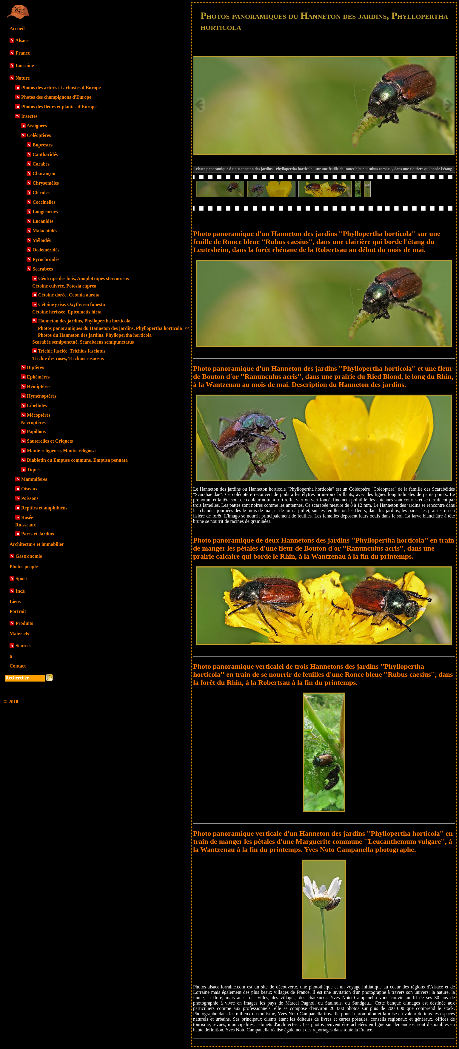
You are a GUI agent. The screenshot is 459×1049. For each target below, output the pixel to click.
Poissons (29, 498)
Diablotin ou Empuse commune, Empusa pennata (77, 460)
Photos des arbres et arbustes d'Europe (61, 87)
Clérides (41, 192)
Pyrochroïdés (46, 259)
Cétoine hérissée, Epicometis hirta (66, 311)
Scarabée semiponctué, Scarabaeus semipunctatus (83, 341)
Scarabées (43, 268)
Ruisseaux (25, 524)
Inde (20, 591)
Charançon (44, 173)
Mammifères (34, 479)
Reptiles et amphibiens (44, 507)
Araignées (37, 125)
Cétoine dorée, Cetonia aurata (68, 294)
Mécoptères (38, 415)
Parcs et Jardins (37, 533)
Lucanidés (43, 221)
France (23, 52)
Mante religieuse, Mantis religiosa (61, 450)
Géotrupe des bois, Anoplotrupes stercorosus (83, 278)
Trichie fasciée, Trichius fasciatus (72, 350)
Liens (15, 601)
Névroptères (33, 422)
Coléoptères (39, 135)
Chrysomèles (46, 183)
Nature (23, 78)
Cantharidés (45, 154)
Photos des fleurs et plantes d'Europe (59, 106)
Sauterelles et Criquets (50, 441)
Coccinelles (44, 202)
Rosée (27, 517)
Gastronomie (29, 556)
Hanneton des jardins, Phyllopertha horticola (84, 320)
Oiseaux (29, 488)
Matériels (19, 633)
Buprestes (43, 144)
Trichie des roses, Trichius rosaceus (68, 358)
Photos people (24, 566)
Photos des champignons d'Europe (56, 97)
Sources (23, 645)
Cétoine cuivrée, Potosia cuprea (64, 285)
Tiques (34, 469)
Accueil (17, 28)
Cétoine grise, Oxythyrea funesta (71, 304)
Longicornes (45, 211)
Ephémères (38, 376)
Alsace (21, 40)
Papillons (36, 431)
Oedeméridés (46, 249)
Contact (18, 665)
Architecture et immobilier (37, 544)
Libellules (37, 405)
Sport (21, 578)
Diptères (35, 367)
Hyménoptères (41, 395)
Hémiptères (38, 386)
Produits (24, 623)
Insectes (29, 116)
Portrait (18, 611)
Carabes (41, 163)
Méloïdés (42, 240)
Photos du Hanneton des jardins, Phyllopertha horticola (95, 335)
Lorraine (25, 65)
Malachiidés (45, 230)
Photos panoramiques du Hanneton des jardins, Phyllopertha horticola (114, 328)
